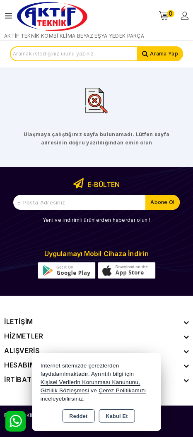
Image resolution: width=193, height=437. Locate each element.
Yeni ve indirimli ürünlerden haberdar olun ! (96, 220)
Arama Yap (164, 53)
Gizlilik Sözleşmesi (65, 390)
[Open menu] (10, 16)
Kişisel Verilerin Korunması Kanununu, (90, 382)
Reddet (78, 416)
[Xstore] (52, 16)
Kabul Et (117, 416)
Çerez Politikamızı (122, 390)
